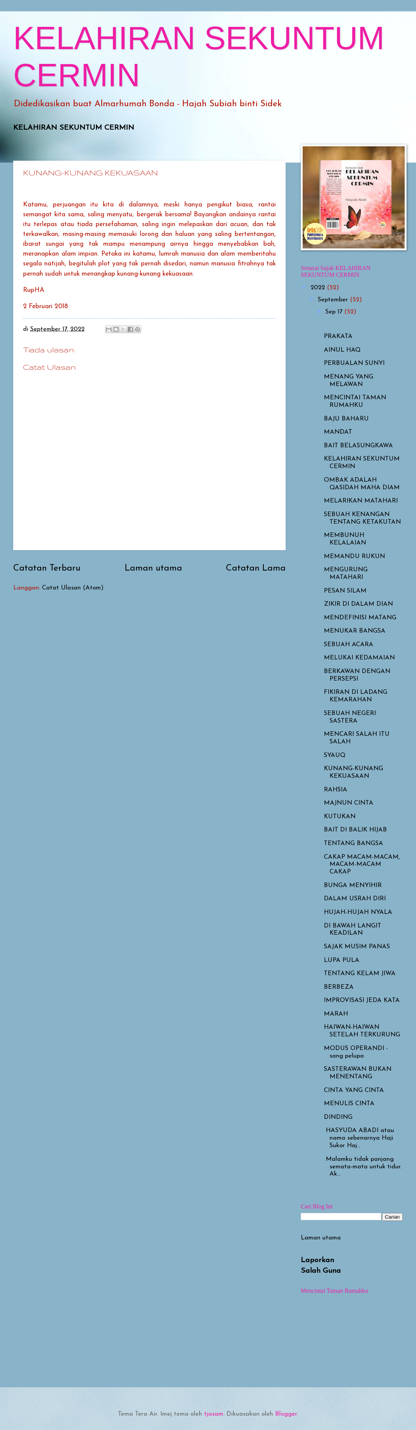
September (334, 300)
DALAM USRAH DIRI (355, 899)
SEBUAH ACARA (348, 645)
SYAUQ (334, 755)
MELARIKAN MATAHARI (361, 501)
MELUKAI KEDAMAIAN (359, 658)
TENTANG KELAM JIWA (360, 974)
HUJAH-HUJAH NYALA (358, 912)
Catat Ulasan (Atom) (73, 588)
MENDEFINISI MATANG (360, 618)
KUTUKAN (340, 817)
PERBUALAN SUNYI (354, 363)
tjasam (213, 1414)
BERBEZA (339, 987)
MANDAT (338, 432)
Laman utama (153, 568)
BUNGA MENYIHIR (353, 886)
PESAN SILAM (345, 591)
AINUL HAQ (342, 350)
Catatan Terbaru (46, 568)
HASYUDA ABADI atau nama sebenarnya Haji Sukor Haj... (359, 1138)
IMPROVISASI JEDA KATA (362, 1000)
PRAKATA (338, 336)
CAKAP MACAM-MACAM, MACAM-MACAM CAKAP (362, 864)
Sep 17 (334, 312)
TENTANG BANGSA (353, 844)
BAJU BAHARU (346, 419)
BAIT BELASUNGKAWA (358, 446)
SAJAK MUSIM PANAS (357, 947)
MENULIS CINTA (349, 1104)
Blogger (286, 1414)
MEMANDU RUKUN (354, 557)
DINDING (338, 1117)
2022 (319, 288)
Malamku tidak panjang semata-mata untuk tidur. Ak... (363, 1166)
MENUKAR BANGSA (354, 631)
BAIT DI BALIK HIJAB (355, 830)
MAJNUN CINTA (348, 803)
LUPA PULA (341, 960)
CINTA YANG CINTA (354, 1090)
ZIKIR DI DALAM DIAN (358, 604)
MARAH (336, 1014)
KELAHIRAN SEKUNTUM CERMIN (73, 128)
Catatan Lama (256, 568)
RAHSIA (335, 790)
